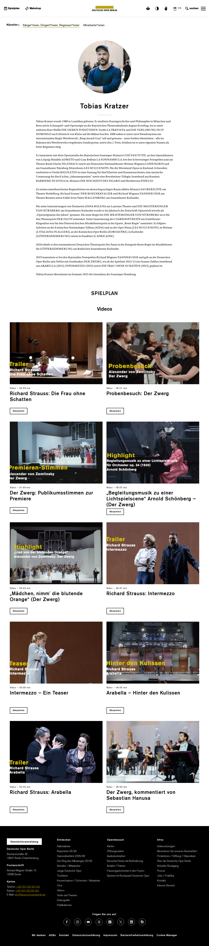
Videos (60, 890)
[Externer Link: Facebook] (67, 922)
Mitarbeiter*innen (93, 25)
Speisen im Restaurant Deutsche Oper (128, 876)
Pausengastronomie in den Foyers (125, 871)
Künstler (13, 25)
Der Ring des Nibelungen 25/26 (74, 861)
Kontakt (161, 880)
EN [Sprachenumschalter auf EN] (179, 8)
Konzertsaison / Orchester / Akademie (78, 880)
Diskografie (63, 900)
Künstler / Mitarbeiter (68, 866)
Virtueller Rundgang (167, 866)
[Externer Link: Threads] (99, 922)
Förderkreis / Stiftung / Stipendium (176, 856)
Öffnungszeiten (115, 851)
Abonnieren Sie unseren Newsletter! (177, 851)
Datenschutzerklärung (86, 935)
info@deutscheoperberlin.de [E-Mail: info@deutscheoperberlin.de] (30, 895)
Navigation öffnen (203, 8)
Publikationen (64, 905)
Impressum (110, 935)
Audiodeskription (116, 856)
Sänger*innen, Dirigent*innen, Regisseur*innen (51, 25)
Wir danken (39, 935)
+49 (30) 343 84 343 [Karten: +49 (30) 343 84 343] (27, 891)
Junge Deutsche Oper (69, 871)
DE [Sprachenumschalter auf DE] (175, 8)
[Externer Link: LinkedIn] (131, 922)
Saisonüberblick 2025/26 (71, 856)
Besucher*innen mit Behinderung (125, 861)
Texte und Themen (67, 895)
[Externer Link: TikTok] (110, 922)
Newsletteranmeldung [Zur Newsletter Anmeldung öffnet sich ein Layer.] (24, 842)
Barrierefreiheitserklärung (137, 935)
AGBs (52, 935)
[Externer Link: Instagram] (77, 922)
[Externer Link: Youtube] (88, 922)
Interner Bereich (166, 885)
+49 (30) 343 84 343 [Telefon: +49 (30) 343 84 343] (28, 887)
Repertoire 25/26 (67, 851)
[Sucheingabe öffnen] (191, 8)
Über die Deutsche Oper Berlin (174, 861)
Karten (110, 846)
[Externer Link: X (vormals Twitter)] (120, 922)
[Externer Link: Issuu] (142, 922)
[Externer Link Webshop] (32, 8)
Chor (59, 885)
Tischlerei (62, 876)
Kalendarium (63, 846)
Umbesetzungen (166, 846)
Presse (161, 871)
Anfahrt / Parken (116, 866)
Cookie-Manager (166, 935)
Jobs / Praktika (165, 876)
